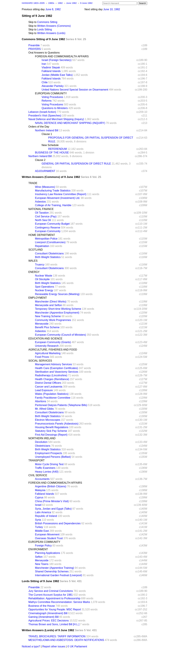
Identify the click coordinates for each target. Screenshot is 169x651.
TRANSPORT (36, 460)
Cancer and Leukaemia (48, 386)
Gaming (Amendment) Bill (43, 616)
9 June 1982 (86, 3)
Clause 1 (47, 134)
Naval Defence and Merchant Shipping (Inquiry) (56, 119)
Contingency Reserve (47, 227)
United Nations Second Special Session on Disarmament (75, 89)
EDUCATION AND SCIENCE (45, 338)
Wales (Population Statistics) (51, 393)
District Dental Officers (48, 382)
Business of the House (41, 605)
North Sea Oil (43, 220)
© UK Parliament (77, 646)
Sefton (39, 556)
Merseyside (42, 323)
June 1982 (71, 3)
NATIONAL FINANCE (41, 209)
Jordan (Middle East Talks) (57, 75)
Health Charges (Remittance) (52, 379)
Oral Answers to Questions (44, 52)
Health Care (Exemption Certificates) (56, 368)
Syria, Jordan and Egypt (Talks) (53, 508)
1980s (51, 3)
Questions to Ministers (55, 108)
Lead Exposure (44, 390)
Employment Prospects (48, 453)
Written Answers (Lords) (51, 33)
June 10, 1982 (111, 9)
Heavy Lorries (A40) (46, 471)
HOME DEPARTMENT (41, 235)
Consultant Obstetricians (49, 253)
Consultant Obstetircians (49, 412)
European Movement (47, 534)
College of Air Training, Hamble (53, 205)
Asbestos (40, 201)
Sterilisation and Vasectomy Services (56, 371)
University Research (47, 345)
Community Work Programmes (53, 320)
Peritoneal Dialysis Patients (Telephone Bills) (61, 405)
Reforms (46, 100)
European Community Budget (52, 223)
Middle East (42, 530)
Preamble (34, 45)
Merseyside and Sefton (48, 305)
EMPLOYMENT (37, 297)
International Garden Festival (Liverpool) (58, 575)
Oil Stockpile (42, 279)
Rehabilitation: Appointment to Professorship (54, 598)
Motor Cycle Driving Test (49, 464)
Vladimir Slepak (51, 67)
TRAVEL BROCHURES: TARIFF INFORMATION (56, 636)
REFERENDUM (57, 149)
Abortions (40, 401)
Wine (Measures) (45, 187)
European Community (48, 231)
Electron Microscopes (47, 419)
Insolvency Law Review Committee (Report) (60, 194)
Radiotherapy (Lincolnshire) (51, 375)
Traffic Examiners (45, 467)
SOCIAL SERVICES (40, 360)
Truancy (39, 264)
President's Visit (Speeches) (44, 115)
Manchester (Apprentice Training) (54, 567)
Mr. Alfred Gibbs (44, 408)
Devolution (41, 442)
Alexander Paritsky (53, 86)
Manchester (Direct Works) (50, 301)
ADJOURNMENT (45, 171)
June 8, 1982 (53, 9)
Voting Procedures (52, 97)
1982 (60, 3)
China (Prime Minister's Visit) (52, 501)
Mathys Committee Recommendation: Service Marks (59, 602)
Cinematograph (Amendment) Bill (48, 613)
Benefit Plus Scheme (47, 327)
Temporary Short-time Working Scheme (58, 308)
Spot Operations (44, 286)
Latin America (43, 512)
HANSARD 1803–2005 (33, 3)
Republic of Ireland (46, 516)
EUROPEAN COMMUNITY (51, 93)
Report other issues (53, 646)
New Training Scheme (48, 316)
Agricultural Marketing (48, 353)
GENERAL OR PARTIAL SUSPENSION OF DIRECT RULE (76, 163)
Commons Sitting (47, 22)
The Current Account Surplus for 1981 (50, 594)
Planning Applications (47, 553)
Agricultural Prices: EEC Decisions (48, 620)
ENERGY (34, 272)
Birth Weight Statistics (48, 257)
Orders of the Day (38, 126)
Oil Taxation (42, 212)
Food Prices (42, 356)
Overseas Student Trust (49, 538)
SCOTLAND (35, 249)
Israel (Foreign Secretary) (56, 60)
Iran (44, 63)
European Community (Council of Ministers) (60, 334)
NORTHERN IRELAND (41, 438)
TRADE (32, 183)
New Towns (42, 564)
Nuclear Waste (43, 275)
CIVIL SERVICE (37, 475)
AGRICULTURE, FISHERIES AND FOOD (52, 349)
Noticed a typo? (31, 646)
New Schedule (50, 145)
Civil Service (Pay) (46, 216)
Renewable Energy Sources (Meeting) (57, 294)
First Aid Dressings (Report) (51, 434)
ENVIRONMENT (38, 549)
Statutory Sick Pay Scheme (51, 430)
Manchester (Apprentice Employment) (57, 312)
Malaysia (40, 490)
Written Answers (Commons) (54, 25)
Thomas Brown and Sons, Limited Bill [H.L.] (53, 624)
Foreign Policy (43, 545)
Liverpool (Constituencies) (50, 242)
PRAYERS (34, 49)
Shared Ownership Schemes (52, 571)
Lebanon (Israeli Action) (42, 112)
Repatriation (42, 246)
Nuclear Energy (44, 290)
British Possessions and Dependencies (58, 523)
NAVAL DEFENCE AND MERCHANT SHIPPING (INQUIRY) (70, 123)
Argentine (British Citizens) (50, 486)
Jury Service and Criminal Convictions (50, 591)
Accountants (42, 479)
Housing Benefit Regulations (51, 427)
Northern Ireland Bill (46, 130)
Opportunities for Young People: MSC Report (54, 609)
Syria (38, 519)
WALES (32, 260)
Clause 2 (40, 160)
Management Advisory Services (53, 364)
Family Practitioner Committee (52, 397)
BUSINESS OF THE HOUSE (52, 152)
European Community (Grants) (53, 342)
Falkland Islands (51, 71)
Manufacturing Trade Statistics (52, 190)
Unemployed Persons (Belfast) (53, 456)
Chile (45, 82)
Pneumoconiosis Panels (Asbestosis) (56, 423)
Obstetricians (42, 445)
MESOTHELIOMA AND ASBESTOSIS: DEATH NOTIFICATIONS (66, 640)
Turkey (39, 527)
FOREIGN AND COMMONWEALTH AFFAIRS (62, 56)
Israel (38, 504)
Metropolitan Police (46, 238)
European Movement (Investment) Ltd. (57, 198)
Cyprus (39, 497)
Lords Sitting (44, 29)
